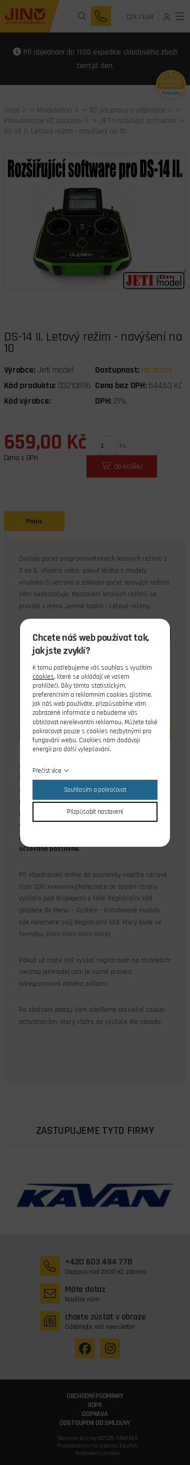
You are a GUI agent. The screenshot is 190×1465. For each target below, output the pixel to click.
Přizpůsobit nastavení (95, 812)
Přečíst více (47, 771)
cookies (43, 677)
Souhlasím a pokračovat (95, 790)
